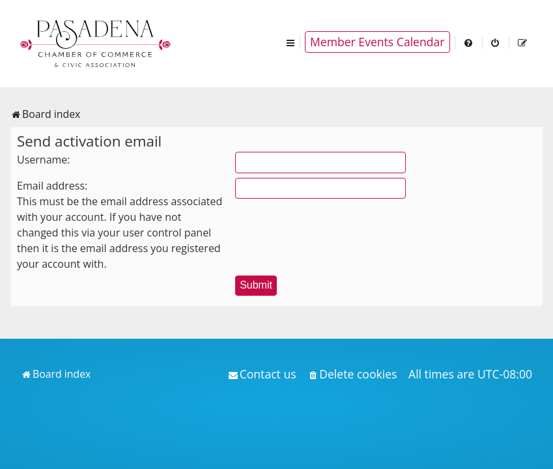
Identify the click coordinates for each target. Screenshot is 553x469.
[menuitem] (469, 42)
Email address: (52, 185)
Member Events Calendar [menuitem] (377, 42)
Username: (43, 159)
